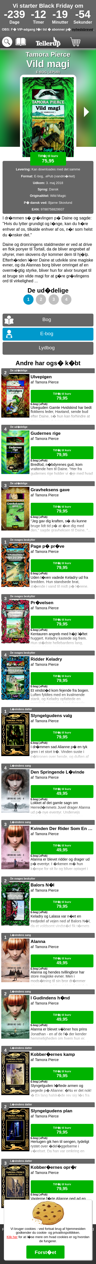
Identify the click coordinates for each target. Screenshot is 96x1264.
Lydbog (47, 347)
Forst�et (45, 1252)
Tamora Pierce (48, 54)
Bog (46, 319)
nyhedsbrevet (82, 29)
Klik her (12, 1237)
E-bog (46, 333)
